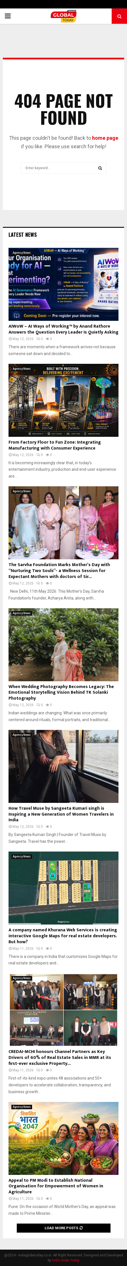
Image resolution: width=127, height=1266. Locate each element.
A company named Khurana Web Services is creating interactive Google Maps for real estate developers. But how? (63, 936)
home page (105, 138)
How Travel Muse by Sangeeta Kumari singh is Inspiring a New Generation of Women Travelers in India (61, 814)
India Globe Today (66, 1260)
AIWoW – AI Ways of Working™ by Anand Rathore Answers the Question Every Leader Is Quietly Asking (63, 329)
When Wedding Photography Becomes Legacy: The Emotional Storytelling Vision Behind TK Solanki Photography (61, 692)
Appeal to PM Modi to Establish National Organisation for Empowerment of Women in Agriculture (56, 1186)
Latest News (23, 234)
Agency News (22, 252)
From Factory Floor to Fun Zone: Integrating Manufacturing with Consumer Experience (55, 445)
